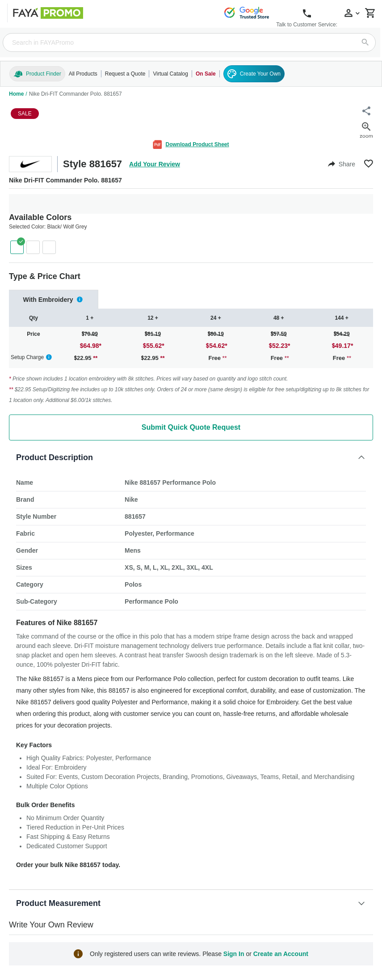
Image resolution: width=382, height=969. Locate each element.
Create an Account (280, 953)
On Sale (206, 74)
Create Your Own (254, 73)
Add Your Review (154, 164)
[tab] (53, 299)
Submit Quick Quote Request (191, 427)
